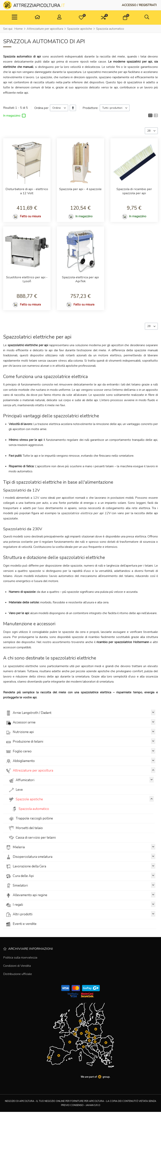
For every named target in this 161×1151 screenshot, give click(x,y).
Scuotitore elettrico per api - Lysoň (26, 298)
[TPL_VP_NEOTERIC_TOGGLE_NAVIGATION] (14, 17)
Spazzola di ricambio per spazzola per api (134, 194)
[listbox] (59, 107)
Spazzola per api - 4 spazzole (80, 192)
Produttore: (90, 108)
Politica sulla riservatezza (20, 988)
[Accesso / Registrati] (139, 5)
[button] (81, 17)
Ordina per (41, 108)
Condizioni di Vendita (17, 997)
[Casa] (37, 17)
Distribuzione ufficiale (17, 1005)
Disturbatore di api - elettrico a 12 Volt (26, 194)
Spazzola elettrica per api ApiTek (80, 298)
